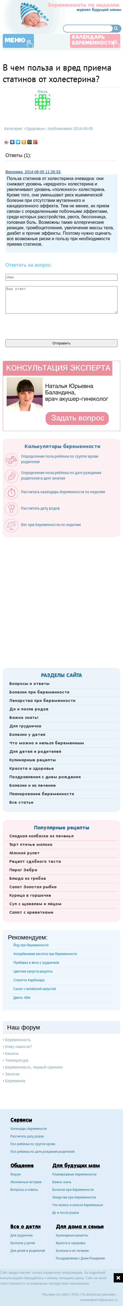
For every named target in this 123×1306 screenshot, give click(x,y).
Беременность (18, 1040)
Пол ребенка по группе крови (32, 1144)
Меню (15, 40)
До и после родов (28, 709)
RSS (75, 1294)
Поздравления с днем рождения (45, 777)
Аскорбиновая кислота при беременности (45, 954)
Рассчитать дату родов (27, 1137)
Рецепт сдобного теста (35, 862)
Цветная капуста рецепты (32, 971)
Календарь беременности (93, 40)
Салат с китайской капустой (34, 989)
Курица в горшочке (30, 896)
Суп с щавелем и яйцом (35, 904)
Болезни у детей (27, 735)
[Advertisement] (61, 600)
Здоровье (34, 128)
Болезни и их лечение (32, 786)
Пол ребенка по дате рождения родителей (42, 1152)
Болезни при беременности (39, 692)
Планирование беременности (41, 794)
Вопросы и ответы (29, 684)
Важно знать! (23, 718)
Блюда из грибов (27, 879)
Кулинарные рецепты (32, 760)
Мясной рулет (24, 853)
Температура (16, 1060)
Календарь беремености (28, 1129)
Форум (15, 1175)
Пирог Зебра (23, 870)
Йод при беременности (30, 945)
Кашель (12, 1053)
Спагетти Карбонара (29, 980)
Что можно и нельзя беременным (46, 743)
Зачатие (12, 1074)
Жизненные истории (26, 1182)
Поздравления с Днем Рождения (80, 1259)
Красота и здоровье (31, 769)
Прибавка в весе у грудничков (36, 963)
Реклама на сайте (55, 1294)
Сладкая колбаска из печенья (41, 836)
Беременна (15, 1081)
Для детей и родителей (35, 752)
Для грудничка (25, 726)
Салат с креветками (31, 913)
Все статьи (21, 803)
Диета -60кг (22, 998)
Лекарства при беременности (42, 701)
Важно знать (61, 1182)
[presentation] (47, 325)
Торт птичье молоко (30, 845)
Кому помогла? (18, 1046)
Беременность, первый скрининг (34, 1067)
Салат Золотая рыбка (33, 887)
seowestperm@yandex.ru (99, 1300)
